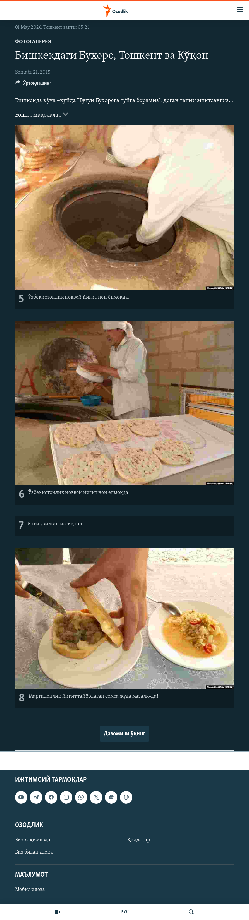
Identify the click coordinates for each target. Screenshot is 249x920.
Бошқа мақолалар (41, 114)
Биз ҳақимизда (32, 840)
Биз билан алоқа (34, 852)
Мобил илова (30, 889)
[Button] (33, 84)
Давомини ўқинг (124, 734)
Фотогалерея (33, 42)
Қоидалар (138, 840)
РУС (124, 911)
